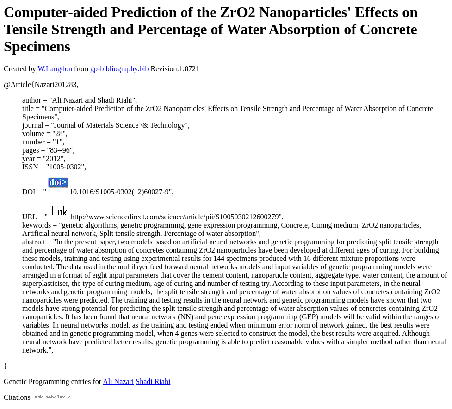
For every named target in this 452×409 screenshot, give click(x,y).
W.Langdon (54, 69)
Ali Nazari (118, 381)
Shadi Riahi (153, 381)
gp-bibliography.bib (119, 69)
